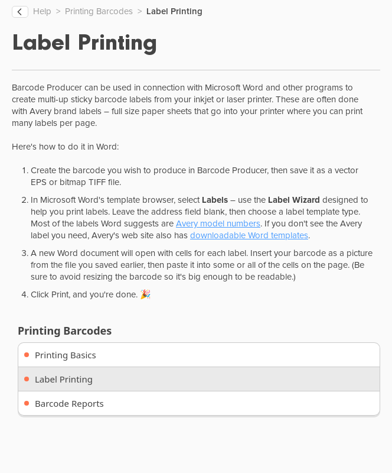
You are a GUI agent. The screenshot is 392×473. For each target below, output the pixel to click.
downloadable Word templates (249, 235)
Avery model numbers (218, 223)
